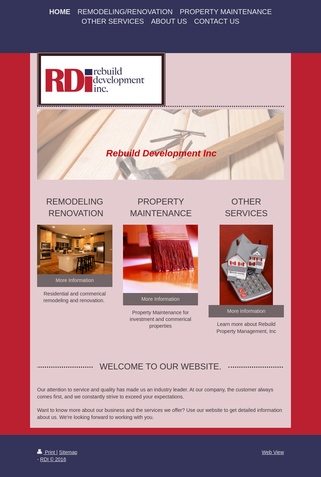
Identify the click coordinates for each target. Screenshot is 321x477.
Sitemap (68, 452)
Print (47, 452)
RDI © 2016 (53, 459)
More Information (75, 280)
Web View (273, 452)
